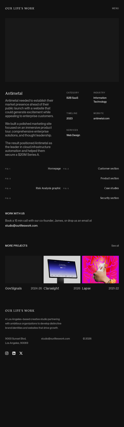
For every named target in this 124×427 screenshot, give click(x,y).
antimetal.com (101, 118)
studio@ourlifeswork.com (21, 292)
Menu (115, 8)
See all (115, 312)
